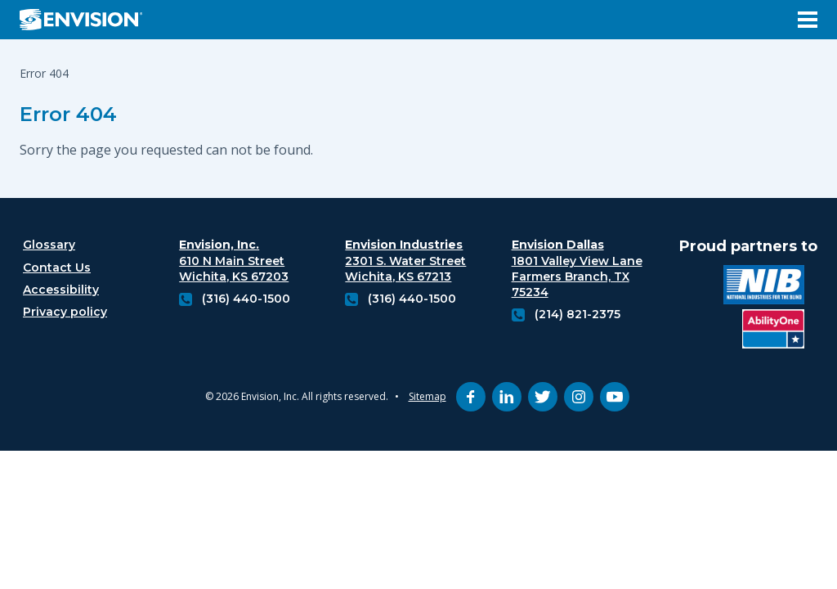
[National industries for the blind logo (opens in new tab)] (763, 286)
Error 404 (68, 114)
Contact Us (57, 267)
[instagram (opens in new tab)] (578, 396)
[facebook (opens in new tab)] (471, 396)
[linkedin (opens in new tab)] (506, 396)
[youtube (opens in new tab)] (614, 396)
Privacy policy (65, 311)
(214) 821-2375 (577, 314)
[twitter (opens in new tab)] (542, 396)
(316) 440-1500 (246, 298)
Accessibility (61, 289)
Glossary (49, 244)
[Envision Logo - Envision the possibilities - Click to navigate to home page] (87, 19)
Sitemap (427, 396)
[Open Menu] (807, 19)
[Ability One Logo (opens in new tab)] (773, 331)
